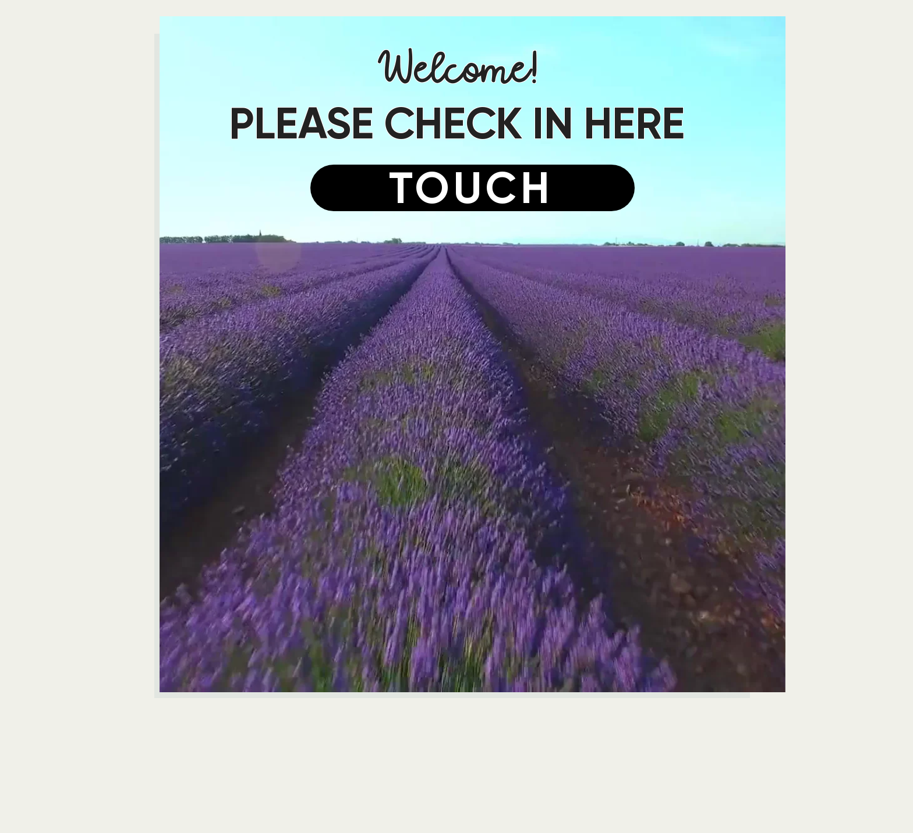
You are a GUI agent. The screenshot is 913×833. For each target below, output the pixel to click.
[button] (472, 354)
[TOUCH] (472, 188)
